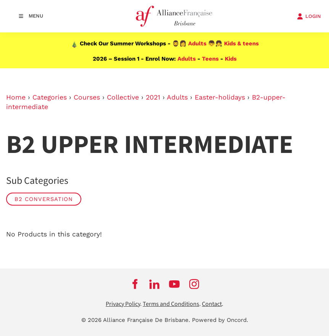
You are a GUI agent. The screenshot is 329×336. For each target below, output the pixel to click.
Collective (123, 97)
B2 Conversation (44, 199)
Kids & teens (241, 43)
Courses (87, 97)
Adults (197, 43)
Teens (210, 58)
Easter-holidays (220, 97)
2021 (153, 97)
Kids (231, 58)
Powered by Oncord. (220, 320)
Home (16, 97)
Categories (49, 97)
